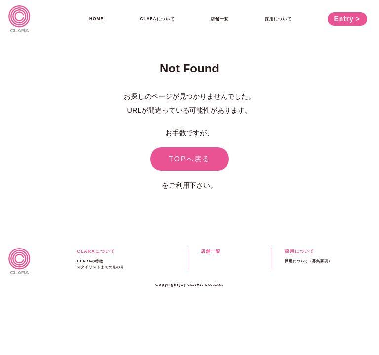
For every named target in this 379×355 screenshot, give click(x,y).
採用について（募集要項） (308, 261)
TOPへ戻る (189, 159)
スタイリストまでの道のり (100, 267)
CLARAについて (157, 18)
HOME (96, 18)
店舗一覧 (219, 18)
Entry (344, 19)
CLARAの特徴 (90, 261)
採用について (278, 18)
